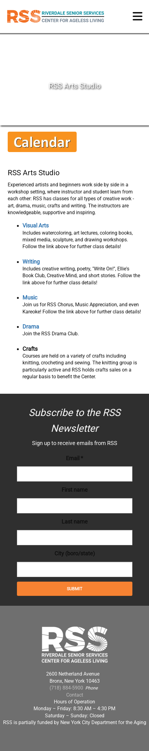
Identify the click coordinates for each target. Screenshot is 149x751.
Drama (30, 326)
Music (29, 297)
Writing (31, 261)
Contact (74, 695)
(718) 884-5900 (66, 688)
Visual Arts (35, 225)
